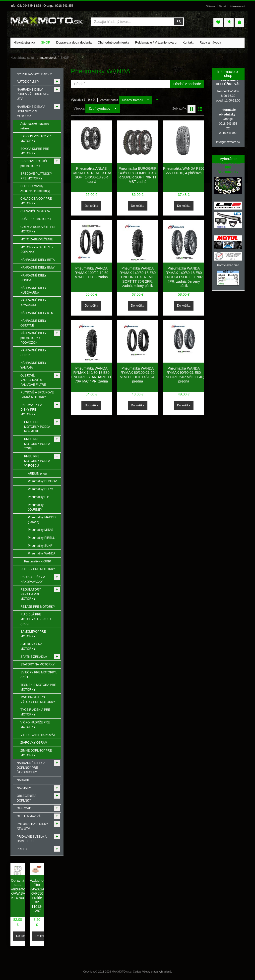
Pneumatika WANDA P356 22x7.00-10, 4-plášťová (183, 170)
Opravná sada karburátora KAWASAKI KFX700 (19, 889)
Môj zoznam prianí (237, 6)
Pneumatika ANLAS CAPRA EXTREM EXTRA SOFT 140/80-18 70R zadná (91, 175)
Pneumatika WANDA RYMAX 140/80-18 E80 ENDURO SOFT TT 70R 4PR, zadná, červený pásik (184, 277)
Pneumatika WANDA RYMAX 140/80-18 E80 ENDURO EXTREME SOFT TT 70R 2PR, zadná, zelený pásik (138, 277)
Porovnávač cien (228, 265)
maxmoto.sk (48, 57)
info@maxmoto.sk (228, 142)
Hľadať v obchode (187, 84)
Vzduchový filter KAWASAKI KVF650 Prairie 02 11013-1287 (39, 895)
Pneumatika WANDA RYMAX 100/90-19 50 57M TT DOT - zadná (91, 272)
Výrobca (79, 108)
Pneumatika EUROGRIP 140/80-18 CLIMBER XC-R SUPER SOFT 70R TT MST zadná (137, 175)
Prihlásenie (210, 6)
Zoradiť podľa (109, 100)
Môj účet (222, 6)
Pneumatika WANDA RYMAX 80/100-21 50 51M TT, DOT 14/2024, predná (137, 374)
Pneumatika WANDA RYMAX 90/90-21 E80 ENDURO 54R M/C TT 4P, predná (183, 374)
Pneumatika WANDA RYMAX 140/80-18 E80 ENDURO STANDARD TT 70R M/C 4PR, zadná (91, 374)
